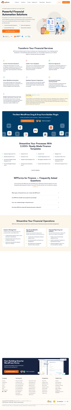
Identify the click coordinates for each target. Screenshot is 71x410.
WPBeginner (57, 390)
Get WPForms (66, 2)
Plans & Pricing (58, 384)
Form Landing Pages (19, 385)
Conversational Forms (20, 384)
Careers (3, 381)
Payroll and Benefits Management (32, 231)
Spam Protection (32, 390)
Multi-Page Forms (32, 382)
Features (17, 2)
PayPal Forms (44, 390)
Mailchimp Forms (45, 384)
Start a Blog (57, 387)
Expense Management (10, 230)
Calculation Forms (19, 395)
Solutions (23, 2)
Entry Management (19, 387)
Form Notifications (19, 390)
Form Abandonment (19, 389)
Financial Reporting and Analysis (55, 231)
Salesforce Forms (45, 387)
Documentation (58, 382)
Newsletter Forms (32, 384)
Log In (59, 2)
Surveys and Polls (32, 392)
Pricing (28, 2)
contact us (35, 187)
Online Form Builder (19, 381)
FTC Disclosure (5, 390)
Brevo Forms (44, 385)
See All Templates (35, 170)
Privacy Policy (11, 402)
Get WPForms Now (11, 31)
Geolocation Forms (32, 381)
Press (3, 385)
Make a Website (58, 389)
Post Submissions (32, 387)
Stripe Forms (44, 393)
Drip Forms (44, 381)
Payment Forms (31, 385)
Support (57, 381)
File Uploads (18, 393)
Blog (3, 389)
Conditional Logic (19, 382)
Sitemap (15, 402)
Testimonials (42, 2)
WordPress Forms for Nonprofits (59, 393)
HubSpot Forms (45, 382)
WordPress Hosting (59, 385)
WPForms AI (31, 395)
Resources (48, 2)
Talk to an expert (46, 121)
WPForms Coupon (20, 402)
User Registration (32, 393)
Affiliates (3, 387)
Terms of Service (5, 402)
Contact (3, 384)
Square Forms (44, 392)
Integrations (34, 2)
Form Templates (18, 392)
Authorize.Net (44, 389)
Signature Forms (32, 389)
